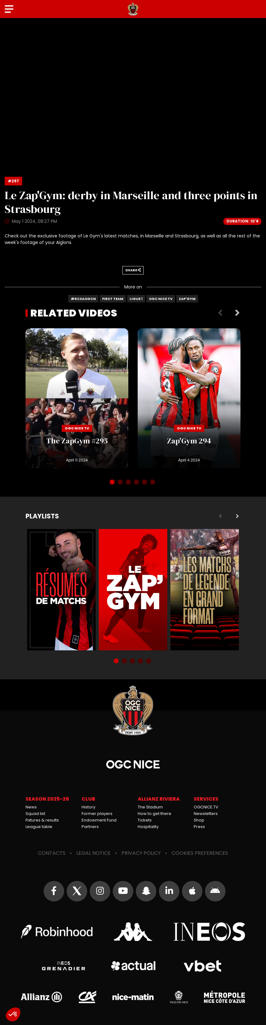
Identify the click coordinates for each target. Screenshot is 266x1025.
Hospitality (148, 827)
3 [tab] (129, 483)
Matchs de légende (204, 589)
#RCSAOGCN (83, 298)
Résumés (61, 589)
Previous (220, 313)
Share (133, 270)
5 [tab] (145, 483)
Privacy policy (141, 853)
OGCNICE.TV (206, 807)
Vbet (202, 966)
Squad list (35, 814)
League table (39, 827)
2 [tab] (121, 483)
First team (112, 298)
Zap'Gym (187, 298)
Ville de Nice (178, 997)
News (31, 807)
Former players (97, 814)
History (88, 807)
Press (199, 827)
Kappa (133, 931)
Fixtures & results (42, 820)
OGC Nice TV (161, 298)
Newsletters (206, 814)
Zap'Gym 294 (189, 398)
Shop (199, 820)
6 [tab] (153, 483)
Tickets (145, 820)
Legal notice (93, 853)
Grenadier (63, 966)
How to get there (154, 814)
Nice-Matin (133, 997)
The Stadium (150, 807)
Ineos (209, 931)
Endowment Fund (99, 820)
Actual (133, 966)
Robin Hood (57, 931)
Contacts (51, 853)
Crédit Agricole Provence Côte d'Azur (87, 997)
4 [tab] (137, 483)
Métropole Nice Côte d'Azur (224, 997)
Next (237, 313)
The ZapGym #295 (77, 398)
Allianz (41, 997)
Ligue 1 (136, 298)
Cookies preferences (200, 853)
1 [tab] (113, 483)
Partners (90, 827)
